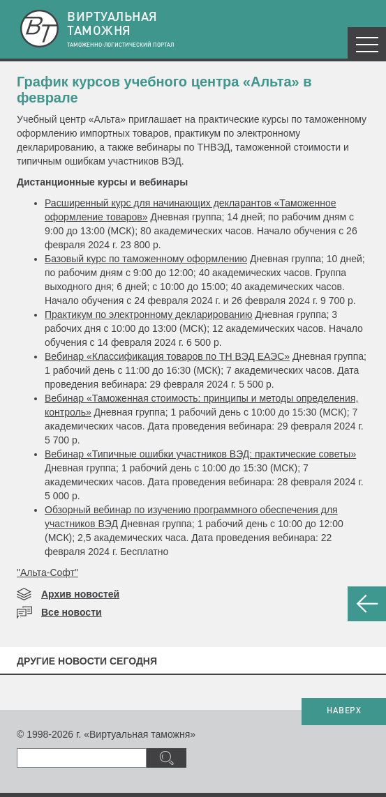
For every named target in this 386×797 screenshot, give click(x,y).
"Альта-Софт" (47, 572)
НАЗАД (367, 603)
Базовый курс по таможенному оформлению (146, 258)
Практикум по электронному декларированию (149, 314)
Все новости (71, 612)
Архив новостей (80, 594)
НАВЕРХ (344, 711)
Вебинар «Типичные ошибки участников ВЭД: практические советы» (200, 454)
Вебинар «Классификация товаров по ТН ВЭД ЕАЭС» (167, 356)
